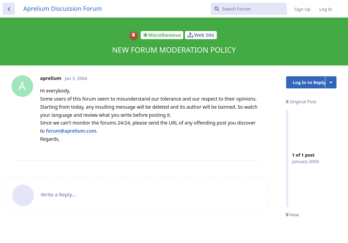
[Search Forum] (249, 9)
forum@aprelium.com (71, 131)
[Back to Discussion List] (9, 9)
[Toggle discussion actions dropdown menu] (331, 82)
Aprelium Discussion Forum (62, 8)
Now (292, 215)
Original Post (301, 102)
